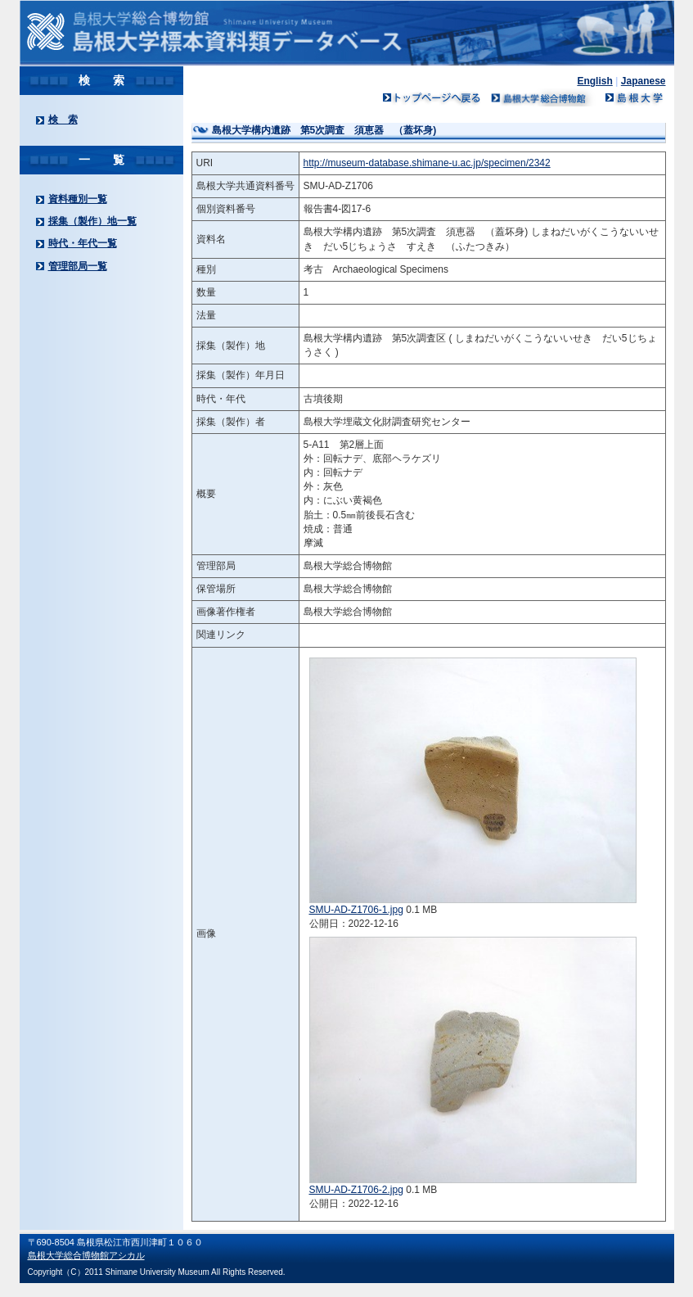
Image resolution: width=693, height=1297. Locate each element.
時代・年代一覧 (82, 243)
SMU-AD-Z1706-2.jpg (356, 1189)
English (594, 81)
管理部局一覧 (77, 266)
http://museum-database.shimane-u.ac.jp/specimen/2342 (427, 163)
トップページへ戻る (432, 97)
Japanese (643, 81)
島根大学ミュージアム (543, 97)
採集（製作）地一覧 (92, 221)
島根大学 (633, 97)
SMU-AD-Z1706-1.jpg (356, 909)
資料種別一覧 (77, 199)
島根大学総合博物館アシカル (86, 1255)
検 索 (63, 119)
